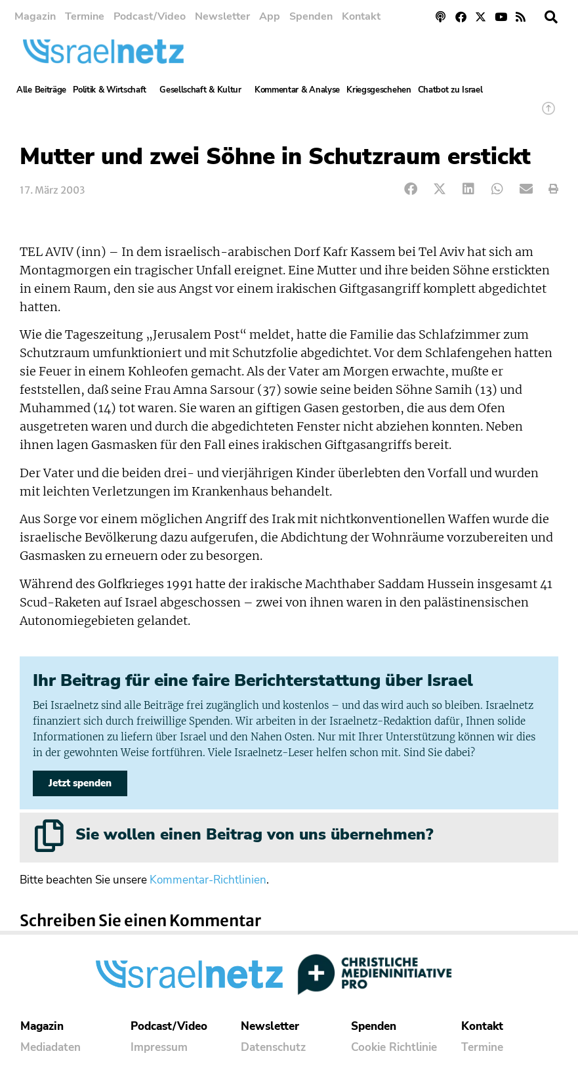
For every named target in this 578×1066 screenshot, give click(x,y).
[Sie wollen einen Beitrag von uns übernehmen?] (49, 835)
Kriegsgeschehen (378, 90)
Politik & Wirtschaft (113, 89)
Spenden (311, 16)
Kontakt (361, 16)
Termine (84, 16)
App (269, 16)
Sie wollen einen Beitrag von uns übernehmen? (254, 834)
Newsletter (222, 16)
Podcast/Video (150, 16)
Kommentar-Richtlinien (208, 879)
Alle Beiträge (41, 90)
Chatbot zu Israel (450, 90)
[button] (551, 17)
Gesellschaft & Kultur (203, 89)
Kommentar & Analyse (297, 90)
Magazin (35, 16)
